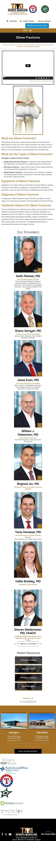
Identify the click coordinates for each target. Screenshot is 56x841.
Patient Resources (28, 653)
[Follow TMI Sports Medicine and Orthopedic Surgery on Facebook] (2, 834)
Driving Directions (14, 740)
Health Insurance (28, 686)
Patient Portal (28, 21)
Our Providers (28, 232)
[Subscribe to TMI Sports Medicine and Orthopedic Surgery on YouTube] (10, 834)
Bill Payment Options (28, 678)
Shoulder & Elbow (21, 46)
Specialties (48, 45)
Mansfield (42, 732)
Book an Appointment (38, 26)
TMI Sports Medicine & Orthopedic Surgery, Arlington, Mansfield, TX (23, 45)
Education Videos (28, 669)
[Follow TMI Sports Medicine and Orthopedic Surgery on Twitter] (6, 834)
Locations (13, 21)
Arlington (14, 732)
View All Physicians (28, 644)
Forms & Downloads (28, 660)
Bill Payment (46, 21)
